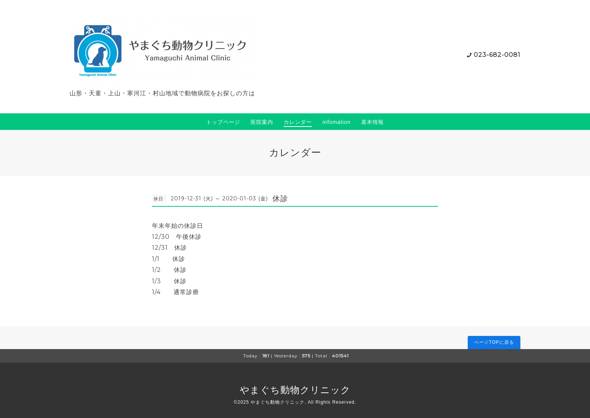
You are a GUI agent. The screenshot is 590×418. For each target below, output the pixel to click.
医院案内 (262, 122)
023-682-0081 (497, 54)
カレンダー (298, 122)
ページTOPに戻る (494, 342)
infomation (336, 122)
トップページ (223, 122)
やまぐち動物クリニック (295, 389)
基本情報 (372, 122)
